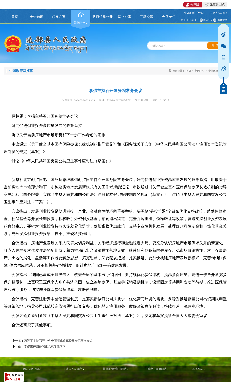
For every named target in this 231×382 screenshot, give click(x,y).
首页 (188, 70)
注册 (183, 20)
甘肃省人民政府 (218, 12)
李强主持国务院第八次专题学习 (45, 346)
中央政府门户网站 (194, 12)
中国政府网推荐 (216, 70)
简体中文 (208, 19)
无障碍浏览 (215, 5)
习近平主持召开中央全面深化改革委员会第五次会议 (58, 340)
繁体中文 (222, 19)
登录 (191, 20)
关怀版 (192, 5)
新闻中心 (200, 70)
